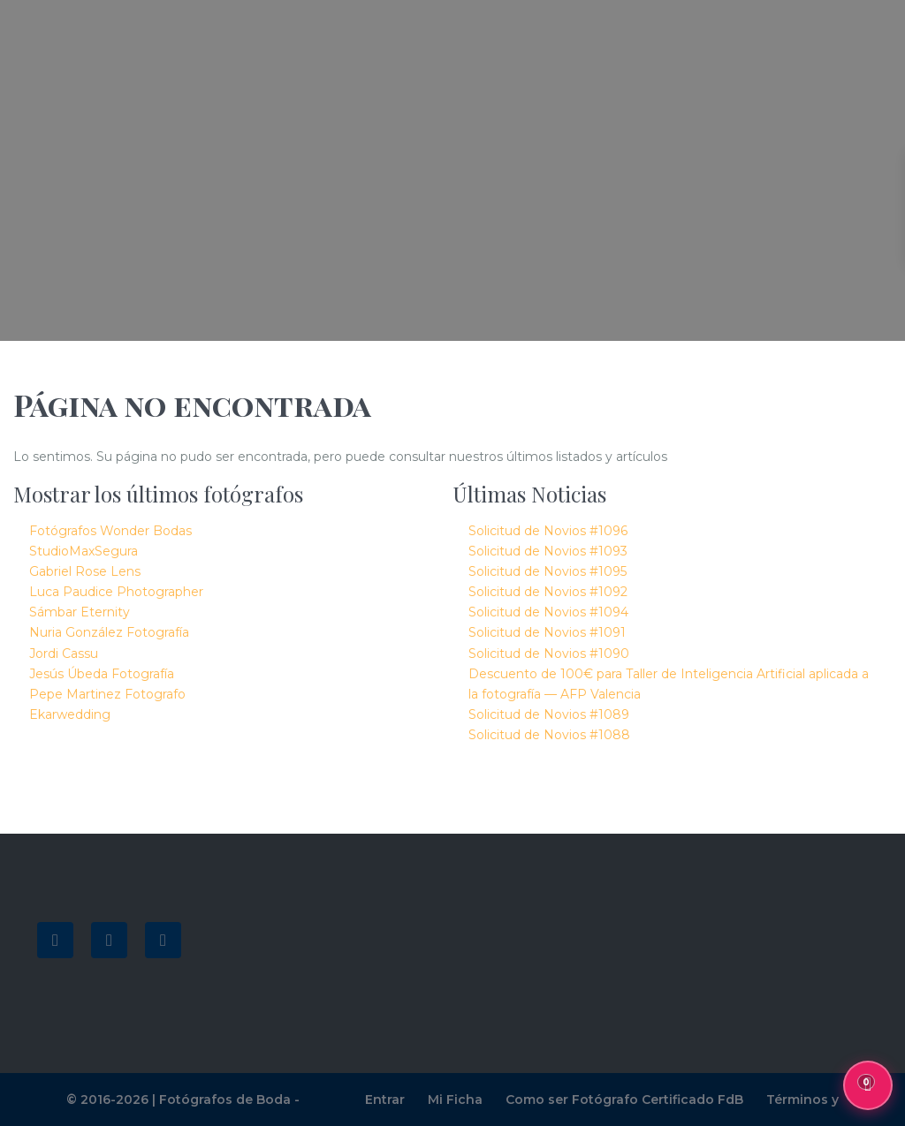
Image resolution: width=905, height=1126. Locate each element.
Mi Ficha (455, 1099)
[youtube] (109, 940)
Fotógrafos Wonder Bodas (110, 531)
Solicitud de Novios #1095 (547, 571)
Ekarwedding (69, 714)
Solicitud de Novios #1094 (548, 612)
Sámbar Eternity (79, 612)
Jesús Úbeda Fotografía (101, 674)
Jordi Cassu (63, 653)
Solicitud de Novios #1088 (549, 735)
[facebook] (55, 940)
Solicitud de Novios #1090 (548, 653)
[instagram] (163, 940)
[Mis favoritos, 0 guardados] (868, 1085)
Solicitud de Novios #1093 (547, 551)
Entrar (385, 1099)
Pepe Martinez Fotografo (107, 694)
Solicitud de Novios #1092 (547, 592)
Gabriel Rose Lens (85, 571)
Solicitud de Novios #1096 (547, 531)
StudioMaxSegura (83, 551)
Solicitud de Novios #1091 (547, 632)
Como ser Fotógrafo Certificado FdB (624, 1099)
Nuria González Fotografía (109, 632)
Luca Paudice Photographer (116, 592)
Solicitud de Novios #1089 (548, 714)
